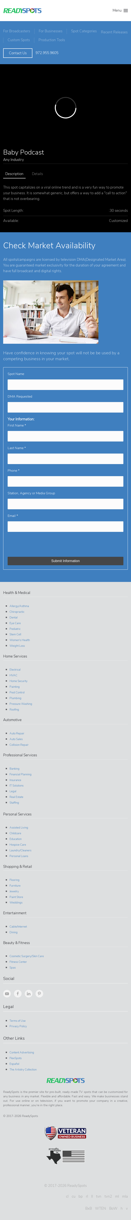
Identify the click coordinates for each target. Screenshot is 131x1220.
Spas (12, 965)
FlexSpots (15, 1056)
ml (116, 1194)
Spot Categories (84, 30)
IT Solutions (16, 783)
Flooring (14, 878)
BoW (113, 1206)
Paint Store (15, 895)
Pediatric (14, 627)
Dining (13, 930)
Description (14, 171)
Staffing (13, 801)
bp (80, 1194)
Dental (13, 615)
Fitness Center (17, 960)
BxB (88, 1206)
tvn (98, 1194)
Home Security (18, 679)
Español (14, 1062)
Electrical (14, 668)
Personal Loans (18, 854)
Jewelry (13, 889)
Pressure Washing (20, 702)
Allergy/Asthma (18, 604)
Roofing (13, 707)
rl (86, 1194)
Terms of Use (17, 1019)
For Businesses (50, 30)
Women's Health (19, 638)
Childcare (15, 831)
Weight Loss (16, 644)
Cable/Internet (17, 925)
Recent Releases (21, 36)
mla (124, 1194)
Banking (14, 767)
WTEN (99, 1206)
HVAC (13, 673)
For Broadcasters (16, 30)
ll (91, 1194)
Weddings (15, 900)
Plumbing (15, 696)
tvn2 (107, 1194)
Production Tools (82, 37)
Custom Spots (50, 37)
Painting (14, 685)
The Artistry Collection (22, 1067)
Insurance (15, 778)
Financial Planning (20, 772)
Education (15, 837)
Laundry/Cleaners (20, 848)
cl (66, 1194)
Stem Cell (15, 632)
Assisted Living (18, 825)
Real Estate (16, 795)
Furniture (14, 884)
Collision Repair (18, 743)
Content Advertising (21, 1050)
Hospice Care (17, 843)
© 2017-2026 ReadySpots (65, 1183)
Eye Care (14, 621)
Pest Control (16, 690)
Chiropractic (16, 610)
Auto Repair (16, 731)
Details (37, 171)
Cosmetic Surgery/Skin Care (26, 954)
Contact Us (18, 51)
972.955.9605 (47, 50)
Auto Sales (15, 737)
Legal (12, 789)
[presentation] (40, 542)
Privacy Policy (17, 1024)
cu (73, 1194)
